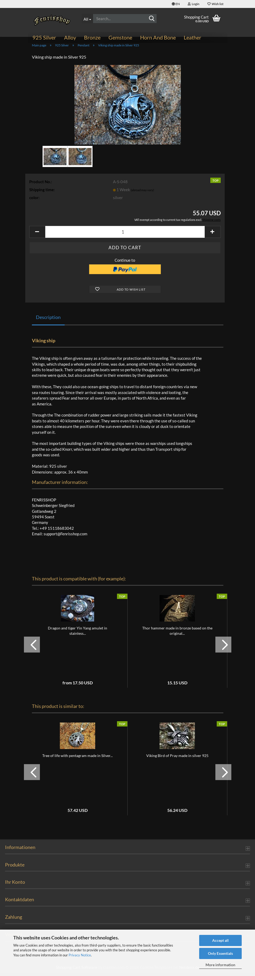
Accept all (220, 940)
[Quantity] (125, 235)
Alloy (70, 37)
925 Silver (44, 37)
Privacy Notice (80, 955)
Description (48, 320)
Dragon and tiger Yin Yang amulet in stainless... (77, 633)
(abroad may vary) (142, 193)
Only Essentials (220, 953)
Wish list (215, 4)
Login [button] (193, 4)
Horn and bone (158, 37)
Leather (192, 37)
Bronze (92, 37)
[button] (176, 4)
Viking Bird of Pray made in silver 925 (177, 758)
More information (220, 964)
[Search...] (87, 18)
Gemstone (120, 37)
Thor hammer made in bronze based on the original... (177, 633)
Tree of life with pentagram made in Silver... (77, 758)
